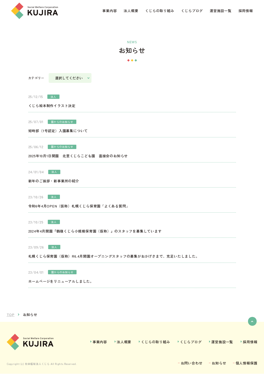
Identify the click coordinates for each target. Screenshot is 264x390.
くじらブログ (192, 10)
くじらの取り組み (159, 10)
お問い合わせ (192, 379)
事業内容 (109, 10)
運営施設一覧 (221, 10)
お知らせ (219, 379)
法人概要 (131, 10)
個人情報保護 (247, 379)
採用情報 (245, 10)
